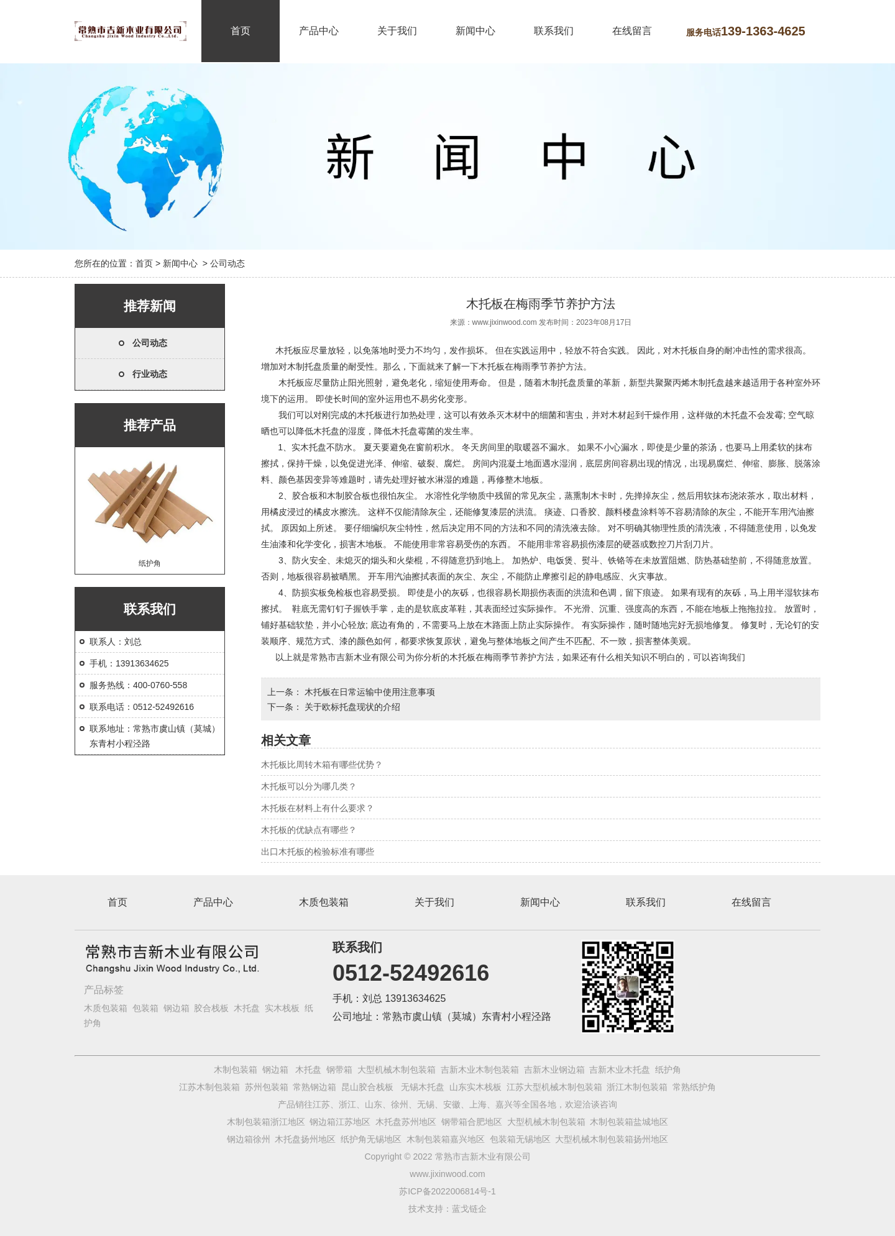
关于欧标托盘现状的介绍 (351, 707)
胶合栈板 (211, 1008)
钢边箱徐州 (248, 1139)
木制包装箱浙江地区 (266, 1122)
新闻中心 (475, 30)
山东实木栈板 (475, 1087)
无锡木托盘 (422, 1087)
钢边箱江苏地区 (340, 1122)
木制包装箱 (235, 1070)
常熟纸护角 (694, 1087)
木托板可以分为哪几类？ (309, 786)
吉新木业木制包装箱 (480, 1070)
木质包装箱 (324, 902)
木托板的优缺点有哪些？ (309, 830)
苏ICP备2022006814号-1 (447, 1191)
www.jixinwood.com (504, 322)
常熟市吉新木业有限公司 (358, 657)
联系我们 (554, 30)
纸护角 (150, 509)
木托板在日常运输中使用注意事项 (368, 692)
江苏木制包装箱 (209, 1087)
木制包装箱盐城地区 (629, 1122)
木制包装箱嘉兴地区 (445, 1139)
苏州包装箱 (266, 1087)
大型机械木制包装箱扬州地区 (611, 1139)
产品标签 (104, 989)
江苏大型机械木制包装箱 (554, 1087)
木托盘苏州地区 (405, 1122)
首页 (240, 30)
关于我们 (397, 30)
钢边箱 (176, 1008)
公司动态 (149, 343)
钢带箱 (339, 1070)
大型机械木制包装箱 (396, 1070)
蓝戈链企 (469, 1209)
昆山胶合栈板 (367, 1087)
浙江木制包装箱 (637, 1087)
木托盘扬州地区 (305, 1139)
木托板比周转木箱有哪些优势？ (322, 765)
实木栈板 (282, 1008)
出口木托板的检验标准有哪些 (317, 852)
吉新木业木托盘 (619, 1070)
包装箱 (145, 1008)
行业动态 (149, 374)
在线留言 (632, 30)
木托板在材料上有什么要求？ (317, 808)
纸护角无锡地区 (371, 1139)
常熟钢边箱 (314, 1087)
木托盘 (247, 1008)
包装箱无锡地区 (520, 1139)
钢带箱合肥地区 (471, 1122)
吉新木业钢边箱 (554, 1070)
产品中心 (319, 30)
